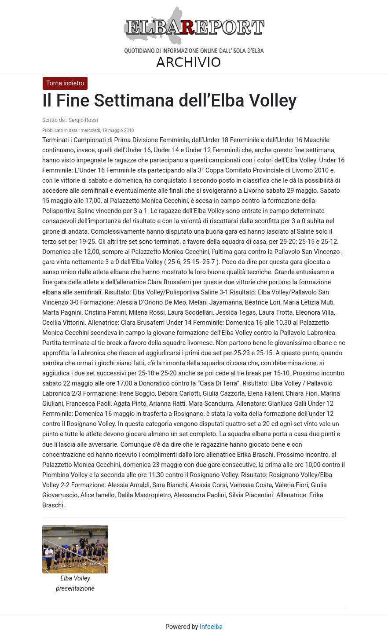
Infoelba (211, 627)
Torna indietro (65, 83)
